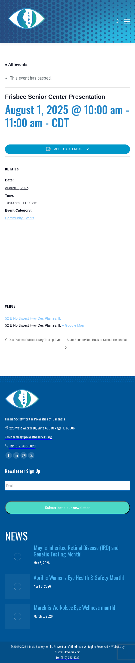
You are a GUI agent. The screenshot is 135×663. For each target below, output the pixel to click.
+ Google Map (73, 325)
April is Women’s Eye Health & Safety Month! (79, 577)
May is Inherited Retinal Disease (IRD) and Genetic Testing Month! (76, 550)
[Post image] (17, 556)
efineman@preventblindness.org (28, 436)
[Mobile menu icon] (127, 21)
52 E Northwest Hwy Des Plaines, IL (33, 318)
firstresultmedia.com (67, 652)
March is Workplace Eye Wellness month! (74, 607)
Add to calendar (68, 149)
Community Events (19, 218)
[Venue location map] (67, 261)
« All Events (16, 64)
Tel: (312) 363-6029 (22, 445)
